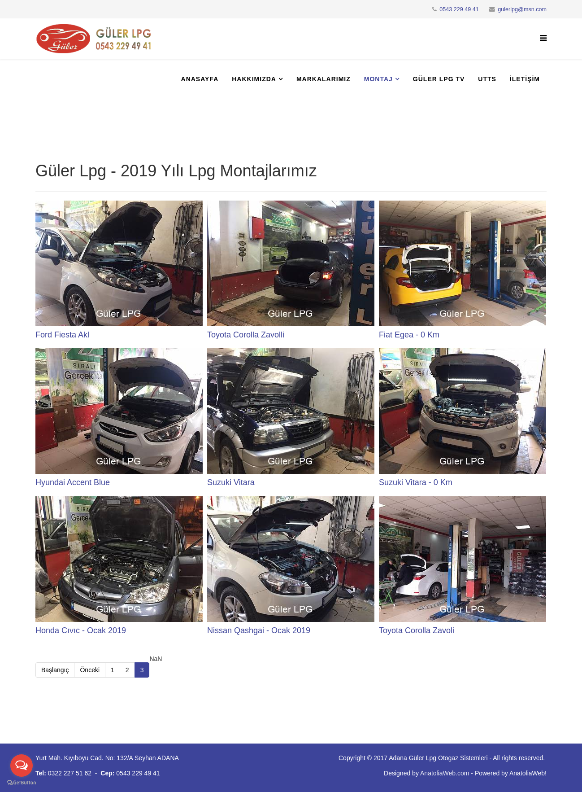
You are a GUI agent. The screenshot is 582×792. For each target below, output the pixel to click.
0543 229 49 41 (459, 9)
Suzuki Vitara (231, 482)
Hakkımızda (254, 79)
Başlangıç (55, 670)
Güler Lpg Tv (439, 79)
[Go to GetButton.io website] (21, 783)
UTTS (487, 79)
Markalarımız (323, 79)
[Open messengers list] (21, 765)
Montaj (378, 79)
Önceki (90, 670)
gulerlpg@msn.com (522, 9)
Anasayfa (200, 79)
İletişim (525, 79)
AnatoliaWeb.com (444, 773)
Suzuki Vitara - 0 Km (415, 482)
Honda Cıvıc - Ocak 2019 (80, 630)
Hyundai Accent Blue (72, 482)
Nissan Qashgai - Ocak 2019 (258, 630)
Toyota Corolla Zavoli (416, 630)
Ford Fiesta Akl (62, 334)
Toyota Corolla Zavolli (245, 334)
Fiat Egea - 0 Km (409, 334)
